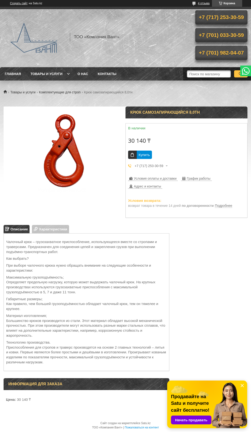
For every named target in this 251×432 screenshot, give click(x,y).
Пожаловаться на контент (142, 427)
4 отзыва (204, 3)
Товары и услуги (46, 74)
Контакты (107, 74)
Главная (13, 74)
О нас (82, 74)
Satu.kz (146, 423)
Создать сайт (19, 3)
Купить (144, 155)
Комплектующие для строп (60, 92)
